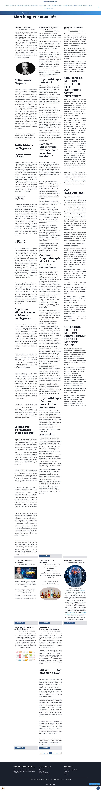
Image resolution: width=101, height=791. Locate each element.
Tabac (48, 7)
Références (20, 7)
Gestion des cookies (50, 789)
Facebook (66, 776)
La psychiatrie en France (73, 562)
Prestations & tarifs (57, 7)
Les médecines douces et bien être (73, 29)
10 (47, 757)
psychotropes (70, 596)
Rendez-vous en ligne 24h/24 (70, 774)
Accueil (7, 7)
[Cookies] (3, 788)
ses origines (82, 591)
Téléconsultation (48, 9)
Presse (85, 7)
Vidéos (90, 7)
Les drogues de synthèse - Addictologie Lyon (24, 632)
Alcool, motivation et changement (46, 562)
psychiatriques (76, 615)
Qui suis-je (13, 7)
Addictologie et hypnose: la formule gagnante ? (49, 29)
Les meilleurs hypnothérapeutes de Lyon (49, 632)
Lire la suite (45, 557)
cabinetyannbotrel (24, 30)
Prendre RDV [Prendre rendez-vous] (94, 784)
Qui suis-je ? (41, 774)
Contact (80, 7)
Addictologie (42, 7)
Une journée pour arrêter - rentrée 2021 (24, 562)
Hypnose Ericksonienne (31, 7)
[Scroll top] (98, 788)
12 (53, 757)
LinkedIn (66, 778)
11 (50, 757)
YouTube (66, 777)
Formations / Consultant (70, 7)
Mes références (42, 776)
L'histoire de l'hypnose (23, 28)
